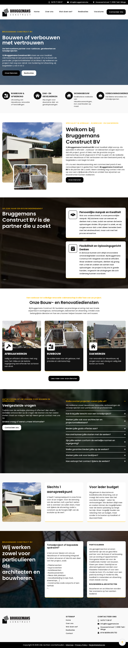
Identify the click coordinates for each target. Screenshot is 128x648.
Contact (69, 638)
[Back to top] (122, 642)
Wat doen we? (65, 12)
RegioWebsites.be (97, 645)
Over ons (49, 12)
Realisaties (83, 12)
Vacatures (99, 12)
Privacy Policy (81, 645)
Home (36, 12)
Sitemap (69, 645)
